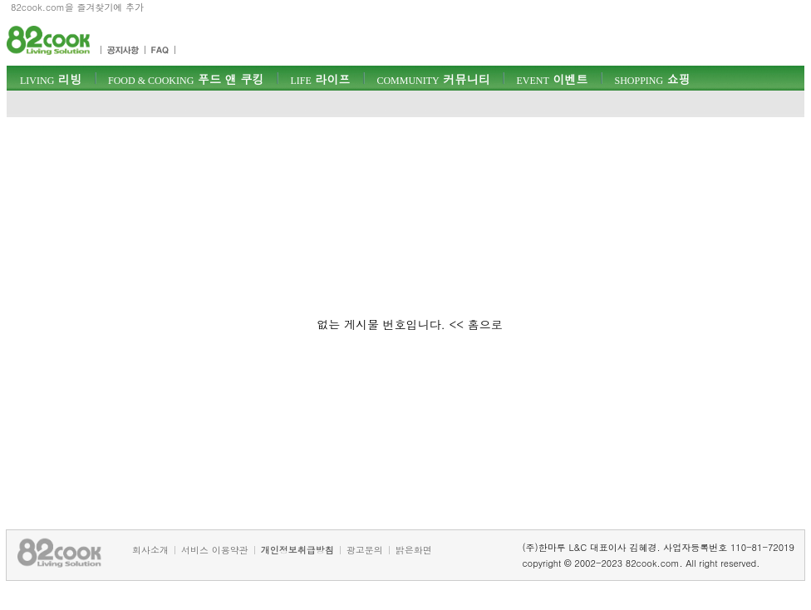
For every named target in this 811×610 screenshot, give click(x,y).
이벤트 (551, 79)
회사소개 (150, 550)
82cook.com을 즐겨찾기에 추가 (77, 7)
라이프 (320, 79)
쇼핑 (652, 79)
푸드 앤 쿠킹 (185, 79)
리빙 (50, 79)
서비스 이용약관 (214, 550)
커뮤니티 (432, 79)
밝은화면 (414, 550)
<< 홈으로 (476, 324)
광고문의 (365, 550)
